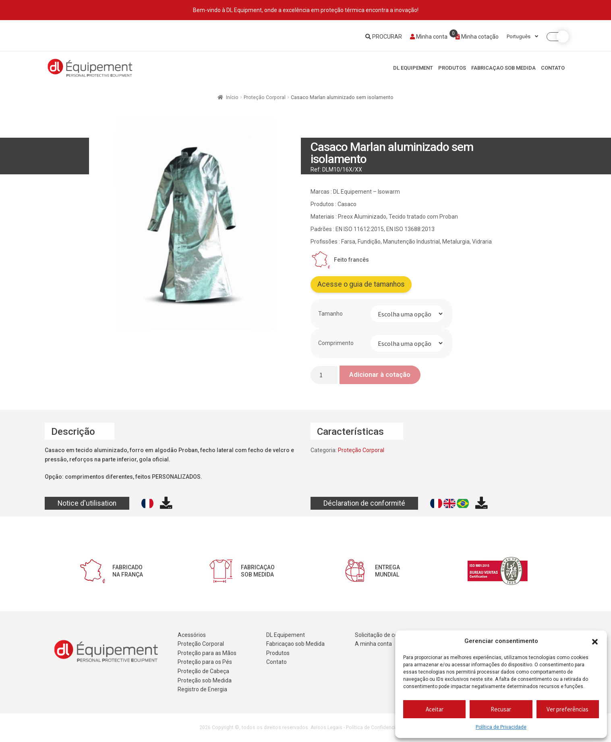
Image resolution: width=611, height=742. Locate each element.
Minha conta (428, 36)
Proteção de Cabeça (203, 671)
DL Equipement (413, 68)
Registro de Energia (202, 689)
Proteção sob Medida (205, 680)
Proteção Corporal (265, 97)
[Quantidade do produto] (324, 375)
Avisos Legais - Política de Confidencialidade (361, 727)
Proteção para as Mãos (207, 653)
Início (232, 97)
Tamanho (330, 313)
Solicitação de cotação (383, 635)
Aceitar (434, 709)
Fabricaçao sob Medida (503, 68)
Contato (553, 68)
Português (522, 36)
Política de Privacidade (501, 727)
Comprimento (336, 343)
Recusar (501, 709)
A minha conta (373, 644)
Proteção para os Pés (205, 662)
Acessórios (192, 635)
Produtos (452, 68)
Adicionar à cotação (379, 374)
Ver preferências (567, 709)
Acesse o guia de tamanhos (361, 284)
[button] (595, 641)
